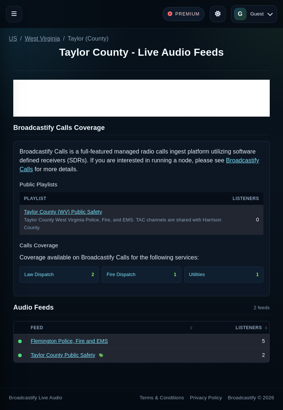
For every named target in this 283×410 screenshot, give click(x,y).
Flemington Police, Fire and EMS (69, 341)
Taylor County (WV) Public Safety (63, 212)
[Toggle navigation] (14, 14)
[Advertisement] (141, 98)
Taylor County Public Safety (63, 355)
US (13, 38)
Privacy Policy (206, 397)
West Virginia (42, 38)
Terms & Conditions (162, 397)
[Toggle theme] (218, 14)
